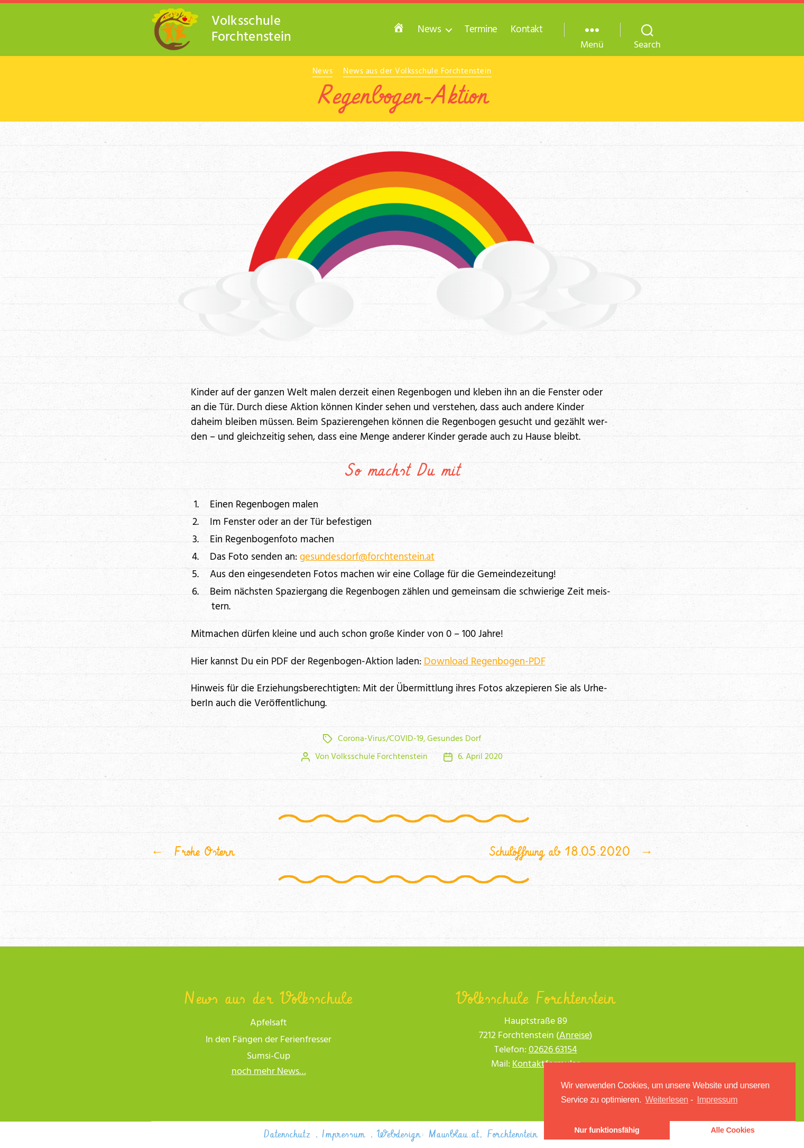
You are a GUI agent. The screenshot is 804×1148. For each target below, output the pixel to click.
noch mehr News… (269, 1071)
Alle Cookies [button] (732, 1130)
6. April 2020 (480, 757)
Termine (481, 30)
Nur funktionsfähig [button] (606, 1130)
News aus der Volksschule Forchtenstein (417, 72)
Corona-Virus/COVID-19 (380, 739)
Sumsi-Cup (268, 1056)
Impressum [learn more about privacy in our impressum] (717, 1099)
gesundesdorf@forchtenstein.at (367, 557)
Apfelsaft (268, 1023)
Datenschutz (287, 1134)
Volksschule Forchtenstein (379, 757)
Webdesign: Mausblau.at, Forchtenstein (457, 1134)
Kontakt (527, 30)
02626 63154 (553, 1050)
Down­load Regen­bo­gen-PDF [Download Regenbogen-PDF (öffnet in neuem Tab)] (485, 662)
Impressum (343, 1134)
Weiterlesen (666, 1099)
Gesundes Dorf (454, 739)
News (429, 30)
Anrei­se (574, 1035)
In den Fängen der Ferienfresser (268, 1040)
